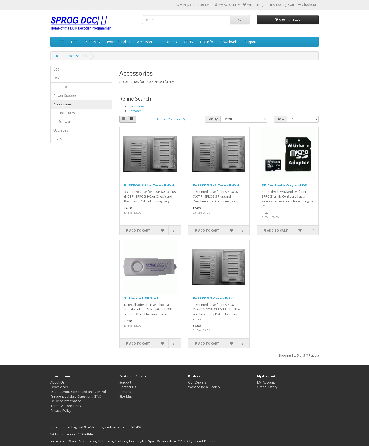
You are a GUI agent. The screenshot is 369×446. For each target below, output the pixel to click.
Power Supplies (118, 41)
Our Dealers (197, 382)
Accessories (146, 41)
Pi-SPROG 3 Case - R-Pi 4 (214, 298)
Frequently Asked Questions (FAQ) (76, 396)
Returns (125, 391)
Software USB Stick (141, 298)
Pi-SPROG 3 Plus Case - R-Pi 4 (149, 185)
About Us (57, 382)
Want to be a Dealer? (204, 387)
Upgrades (169, 41)
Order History (267, 387)
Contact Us (127, 387)
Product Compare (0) (171, 119)
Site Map (126, 396)
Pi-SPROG (92, 41)
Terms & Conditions (65, 405)
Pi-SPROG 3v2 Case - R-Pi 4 (216, 185)
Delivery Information (66, 401)
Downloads (228, 41)
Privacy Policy (60, 410)
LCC (61, 41)
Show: (281, 119)
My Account (266, 382)
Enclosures (136, 106)
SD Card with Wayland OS (284, 185)
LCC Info (206, 41)
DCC (74, 41)
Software (135, 111)
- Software (62, 121)
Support (251, 41)
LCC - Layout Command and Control (78, 391)
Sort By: (213, 119)
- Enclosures (64, 113)
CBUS (188, 41)
